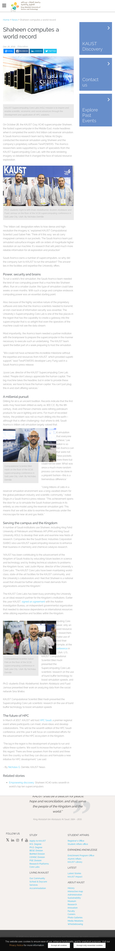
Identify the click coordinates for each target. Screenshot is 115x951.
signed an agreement (33, 601)
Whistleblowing (75, 924)
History (71, 888)
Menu (4, 5)
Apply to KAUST (37, 841)
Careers (71, 914)
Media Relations (75, 921)
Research (72, 904)
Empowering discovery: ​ (22, 782)
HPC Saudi (46, 720)
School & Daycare (38, 881)
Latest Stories (74, 873)
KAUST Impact (75, 876)
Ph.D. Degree (35, 847)
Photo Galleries (75, 917)
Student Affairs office (78, 844)
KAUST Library (75, 862)
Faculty (71, 911)
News (15, 19)
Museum (72, 901)
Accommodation (37, 888)
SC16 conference (58, 648)
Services (33, 885)
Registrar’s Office (76, 841)
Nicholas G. (14, 767)
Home (6, 19)
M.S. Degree (35, 844)
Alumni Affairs (74, 859)
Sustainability (74, 898)
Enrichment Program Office (81, 855)
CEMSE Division (37, 857)
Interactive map (75, 891)
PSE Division (35, 860)
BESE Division (36, 850)
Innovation (73, 908)
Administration (75, 894)
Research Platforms (39, 864)
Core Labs (34, 867)
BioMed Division (37, 854)
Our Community (37, 878)
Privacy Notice (16, 945)
